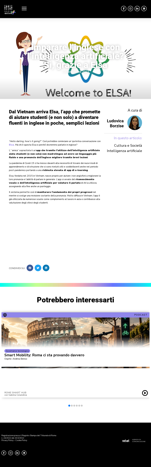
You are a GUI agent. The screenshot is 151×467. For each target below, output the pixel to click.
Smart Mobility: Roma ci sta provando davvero (44, 355)
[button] (30, 268)
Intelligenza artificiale (124, 150)
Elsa (11, 144)
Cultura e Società (128, 145)
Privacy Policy (7, 440)
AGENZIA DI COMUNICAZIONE (138, 441)
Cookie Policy (21, 440)
